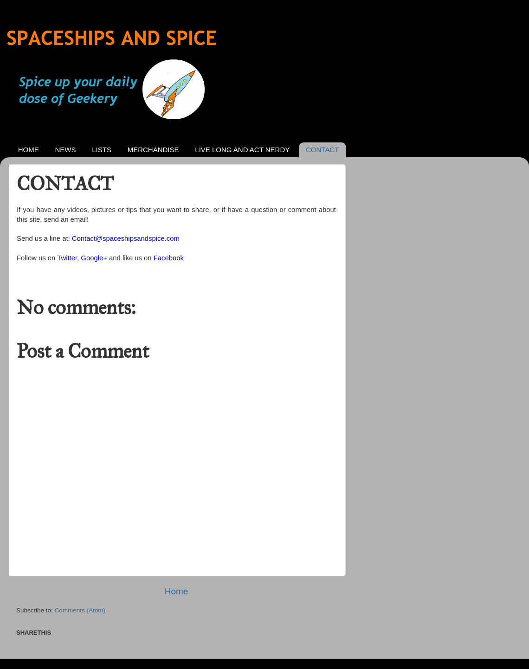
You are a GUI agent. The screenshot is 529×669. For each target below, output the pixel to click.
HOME (28, 150)
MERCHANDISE (153, 150)
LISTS (101, 150)
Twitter (67, 258)
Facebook (169, 258)
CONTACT (322, 150)
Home (176, 591)
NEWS (65, 150)
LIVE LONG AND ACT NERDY (242, 150)
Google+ (94, 258)
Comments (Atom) (80, 610)
